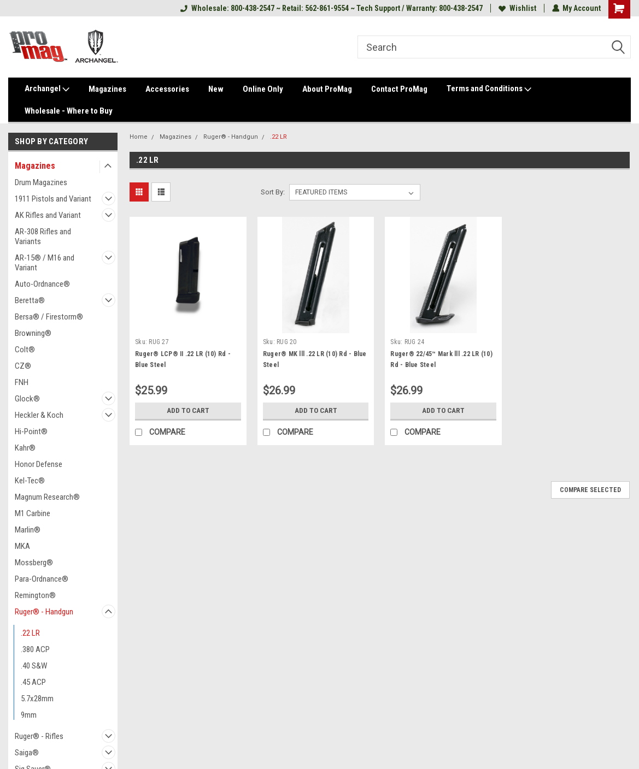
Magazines (107, 89)
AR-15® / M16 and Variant (44, 263)
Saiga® (27, 753)
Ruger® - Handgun (44, 612)
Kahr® (25, 448)
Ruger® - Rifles (39, 736)
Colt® (25, 349)
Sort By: (273, 192)
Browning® (33, 333)
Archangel (47, 89)
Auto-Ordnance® (42, 284)
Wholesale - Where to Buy (69, 111)
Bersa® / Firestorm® (49, 317)
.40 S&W (34, 666)
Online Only (263, 89)
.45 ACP (33, 682)
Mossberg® (34, 562)
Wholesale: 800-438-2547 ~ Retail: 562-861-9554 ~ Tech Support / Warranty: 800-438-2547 (331, 8)
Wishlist (517, 8)
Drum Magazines (41, 182)
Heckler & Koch (39, 415)
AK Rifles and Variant (48, 215)
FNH (21, 382)
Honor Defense (38, 464)
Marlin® (27, 530)
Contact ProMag (399, 89)
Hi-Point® (31, 431)
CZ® (23, 366)
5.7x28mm (37, 698)
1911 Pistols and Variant (53, 199)
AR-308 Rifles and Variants (43, 236)
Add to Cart (187, 410)
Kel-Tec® (30, 481)
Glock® (27, 399)
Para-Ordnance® (41, 579)
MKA (22, 546)
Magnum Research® (47, 497)
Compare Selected (590, 490)
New (216, 89)
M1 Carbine (32, 513)
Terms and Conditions (489, 89)
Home (139, 136)
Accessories (167, 89)
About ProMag (327, 89)
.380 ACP (35, 649)
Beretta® (30, 300)
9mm (29, 715)
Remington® (35, 595)
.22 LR (30, 633)
